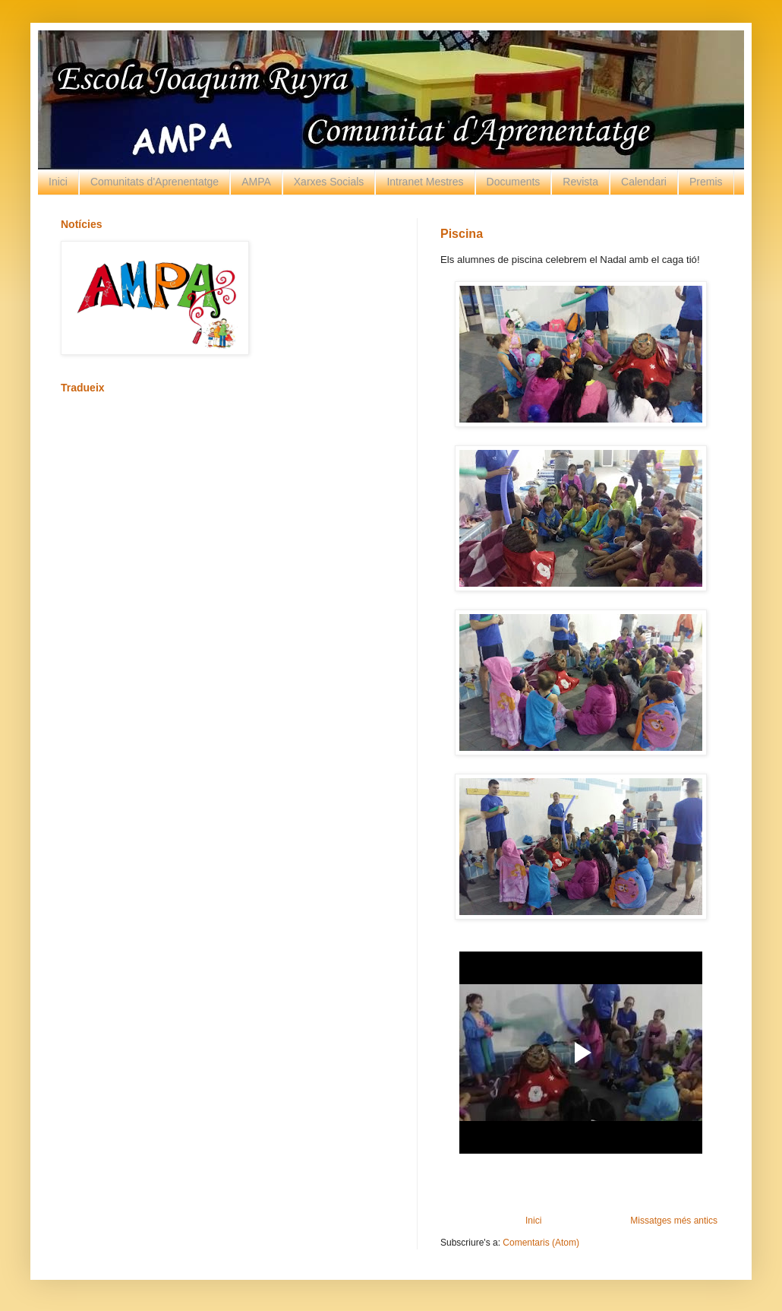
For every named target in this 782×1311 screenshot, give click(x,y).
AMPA (256, 182)
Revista (580, 182)
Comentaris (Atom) (541, 1242)
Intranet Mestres (424, 182)
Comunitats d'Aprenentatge (154, 182)
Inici (58, 182)
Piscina (461, 233)
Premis (706, 182)
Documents (514, 182)
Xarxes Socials (329, 182)
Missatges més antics (673, 1220)
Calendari (644, 182)
